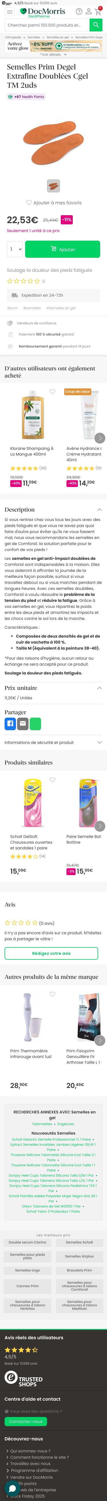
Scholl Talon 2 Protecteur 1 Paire (53, 1211)
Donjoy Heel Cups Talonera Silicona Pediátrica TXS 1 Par (53, 1188)
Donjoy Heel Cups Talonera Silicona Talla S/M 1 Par (51, 1175)
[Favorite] (52, 391)
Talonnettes (42, 1124)
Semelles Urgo (27, 1270)
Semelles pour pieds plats (27, 1256)
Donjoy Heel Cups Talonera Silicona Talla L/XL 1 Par (51, 1180)
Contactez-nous (26, 1421)
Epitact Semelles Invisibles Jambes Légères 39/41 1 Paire (53, 1147)
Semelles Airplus (79, 1256)
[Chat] (79, 11)
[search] (96, 25)
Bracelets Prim (79, 1270)
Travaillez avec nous (28, 1463)
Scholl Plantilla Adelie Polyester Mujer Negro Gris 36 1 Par (53, 1199)
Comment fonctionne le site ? (37, 1457)
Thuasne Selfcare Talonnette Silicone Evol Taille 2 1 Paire (53, 1158)
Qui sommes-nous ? (28, 1451)
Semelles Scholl (79, 1242)
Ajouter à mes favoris (53, 203)
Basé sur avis (21, 1363)
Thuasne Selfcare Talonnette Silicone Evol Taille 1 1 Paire (53, 1168)
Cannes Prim (27, 1286)
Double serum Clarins (27, 1242)
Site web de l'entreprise (31, 1490)
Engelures (65, 1124)
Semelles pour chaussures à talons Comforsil (79, 1286)
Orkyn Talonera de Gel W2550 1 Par (51, 1206)
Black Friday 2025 (25, 1496)
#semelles (32, 308)
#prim (12, 308)
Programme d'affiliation (32, 1470)
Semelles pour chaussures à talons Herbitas (27, 1305)
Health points (21, 1483)
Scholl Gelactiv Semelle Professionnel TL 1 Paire (51, 1139)
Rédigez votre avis (51, 953)
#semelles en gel (60, 308)
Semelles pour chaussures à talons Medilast (79, 1305)
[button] (88, 11)
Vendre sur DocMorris (29, 1477)
